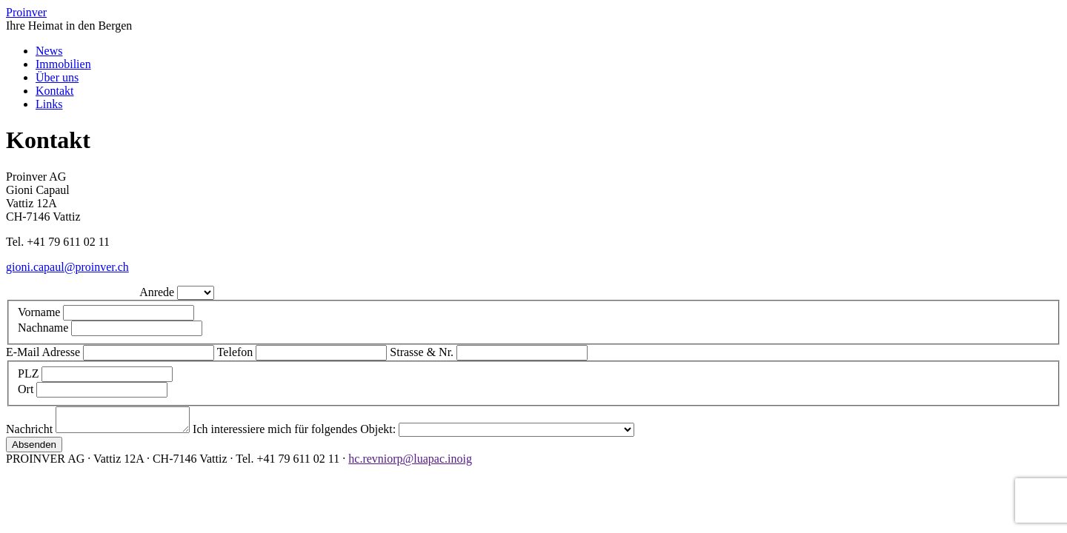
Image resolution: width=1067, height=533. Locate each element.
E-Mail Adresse (44, 352)
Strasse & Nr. (423, 352)
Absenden (34, 449)
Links (49, 104)
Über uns (57, 77)
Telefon (236, 352)
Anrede (158, 292)
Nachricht (31, 433)
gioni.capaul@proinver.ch (67, 267)
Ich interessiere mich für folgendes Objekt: (310, 433)
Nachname (44, 327)
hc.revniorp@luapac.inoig (410, 463)
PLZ (29, 373)
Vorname (40, 312)
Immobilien (63, 64)
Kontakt (55, 90)
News (49, 50)
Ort (27, 389)
